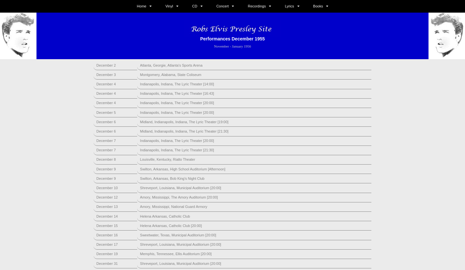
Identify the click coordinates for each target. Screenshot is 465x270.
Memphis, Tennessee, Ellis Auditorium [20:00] (176, 254)
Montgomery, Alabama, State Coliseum (171, 75)
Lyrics (289, 6)
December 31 (107, 263)
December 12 (107, 197)
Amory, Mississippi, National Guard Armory (173, 207)
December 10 (107, 188)
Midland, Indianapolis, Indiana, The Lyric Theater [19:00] (184, 122)
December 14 (107, 216)
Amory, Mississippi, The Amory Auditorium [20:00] (179, 197)
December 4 (106, 84)
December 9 (106, 169)
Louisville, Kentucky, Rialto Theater (167, 159)
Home (141, 6)
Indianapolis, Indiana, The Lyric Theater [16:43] (177, 93)
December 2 (106, 65)
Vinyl (169, 6)
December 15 (107, 226)
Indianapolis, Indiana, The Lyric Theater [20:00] (177, 103)
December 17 (107, 244)
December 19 (107, 254)
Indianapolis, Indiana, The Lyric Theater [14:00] (177, 84)
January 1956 (241, 46)
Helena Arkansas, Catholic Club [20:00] (171, 226)
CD (194, 6)
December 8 (106, 159)
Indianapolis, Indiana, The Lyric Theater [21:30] (177, 150)
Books (318, 6)
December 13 (107, 207)
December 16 (107, 235)
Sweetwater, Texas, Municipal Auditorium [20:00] (178, 235)
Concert (222, 6)
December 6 (106, 122)
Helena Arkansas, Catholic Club (165, 216)
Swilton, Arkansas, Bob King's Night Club (172, 178)
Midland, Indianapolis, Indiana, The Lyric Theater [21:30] (184, 131)
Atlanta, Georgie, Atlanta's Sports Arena (171, 65)
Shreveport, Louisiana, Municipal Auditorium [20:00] (180, 188)
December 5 (106, 112)
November (221, 46)
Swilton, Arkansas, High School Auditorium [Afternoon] (182, 169)
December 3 (106, 75)
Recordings (257, 6)
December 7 (106, 141)
